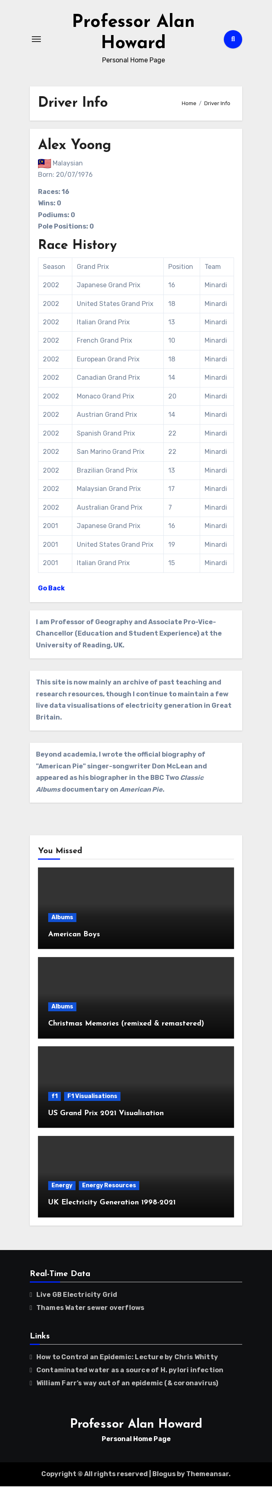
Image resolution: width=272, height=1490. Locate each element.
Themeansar (207, 1477)
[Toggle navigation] (36, 41)
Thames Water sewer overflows (90, 1311)
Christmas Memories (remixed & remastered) (126, 1027)
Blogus (164, 1477)
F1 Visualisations (92, 1099)
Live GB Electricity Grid (77, 1298)
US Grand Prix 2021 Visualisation (106, 1117)
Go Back (51, 592)
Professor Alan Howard (136, 1428)
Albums (62, 921)
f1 (54, 1099)
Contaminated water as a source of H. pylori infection (130, 1374)
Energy (61, 1189)
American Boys (74, 938)
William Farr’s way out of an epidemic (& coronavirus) (127, 1387)
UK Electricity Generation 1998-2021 (112, 1206)
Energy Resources (109, 1189)
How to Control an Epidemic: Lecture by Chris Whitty (127, 1361)
